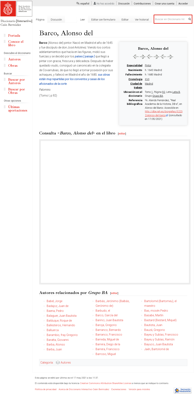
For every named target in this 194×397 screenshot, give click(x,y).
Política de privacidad (45, 389)
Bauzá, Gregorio (154, 330)
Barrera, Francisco (108, 349)
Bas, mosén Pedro (156, 310)
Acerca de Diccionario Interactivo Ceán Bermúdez (84, 389)
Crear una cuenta (164, 3)
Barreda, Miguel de (107, 339)
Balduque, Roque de (59, 320)
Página (40, 19)
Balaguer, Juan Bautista (62, 315)
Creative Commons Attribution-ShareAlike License (105, 383)
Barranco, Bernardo (108, 330)
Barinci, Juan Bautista (109, 320)
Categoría (46, 362)
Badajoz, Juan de (57, 306)
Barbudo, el (103, 310)
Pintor (148, 65)
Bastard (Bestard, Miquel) (160, 320)
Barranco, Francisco (109, 334)
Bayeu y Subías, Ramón (159, 339)
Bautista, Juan (153, 325)
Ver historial (142, 19)
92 (163, 92)
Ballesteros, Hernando (61, 325)
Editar (125, 19)
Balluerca (53, 330)
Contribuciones (142, 3)
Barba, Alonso (56, 344)
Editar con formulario (103, 19)
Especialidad (134, 65)
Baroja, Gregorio (106, 325)
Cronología (135, 79)
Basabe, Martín (153, 315)
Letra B (176, 92)
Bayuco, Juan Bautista (158, 344)
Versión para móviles (139, 389)
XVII (147, 79)
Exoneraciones (118, 389)
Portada (14, 35)
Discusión (124, 3)
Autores (66, 362)
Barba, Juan (54, 349)
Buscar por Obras (16, 91)
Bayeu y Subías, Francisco (161, 334)
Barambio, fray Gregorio (62, 335)
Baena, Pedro (55, 310)
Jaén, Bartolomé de (156, 349)
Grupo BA (157, 95)
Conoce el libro (15, 43)
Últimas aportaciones (17, 108)
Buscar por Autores (16, 81)
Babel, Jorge (54, 301)
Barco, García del (106, 315)
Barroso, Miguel (106, 354)
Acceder (183, 3)
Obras (12, 65)
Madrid (149, 83)
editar (122, 133)
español (84, 3)
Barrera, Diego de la (108, 344)
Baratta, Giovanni (58, 339)
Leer (82, 19)
